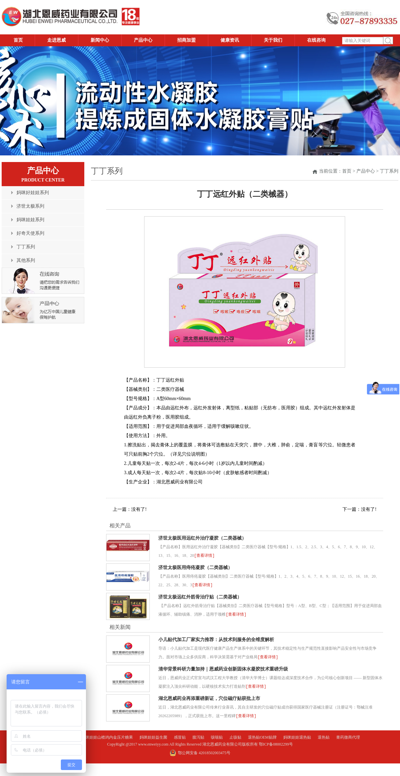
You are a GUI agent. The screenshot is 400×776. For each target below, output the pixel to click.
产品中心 (365, 171)
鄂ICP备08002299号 (276, 742)
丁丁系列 (389, 171)
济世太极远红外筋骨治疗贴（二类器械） (200, 596)
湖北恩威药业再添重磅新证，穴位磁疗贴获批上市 (209, 696)
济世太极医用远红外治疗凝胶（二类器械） (202, 538)
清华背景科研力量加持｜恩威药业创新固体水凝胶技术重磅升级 (223, 667)
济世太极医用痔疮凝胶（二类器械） (195, 567)
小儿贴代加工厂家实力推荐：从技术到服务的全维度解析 (216, 638)
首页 (346, 171)
